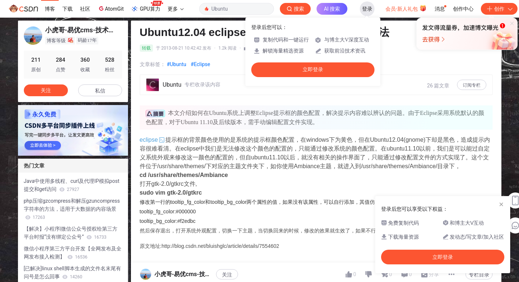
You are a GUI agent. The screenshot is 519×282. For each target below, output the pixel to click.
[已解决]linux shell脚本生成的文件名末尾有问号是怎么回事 (72, 272)
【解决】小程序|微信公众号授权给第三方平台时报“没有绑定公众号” (70, 233)
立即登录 (313, 69)
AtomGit (111, 8)
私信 (100, 91)
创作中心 (463, 9)
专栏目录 (479, 275)
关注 (227, 275)
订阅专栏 (471, 85)
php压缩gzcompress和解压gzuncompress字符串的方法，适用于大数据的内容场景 (72, 209)
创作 (499, 9)
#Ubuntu (176, 64)
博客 (50, 9)
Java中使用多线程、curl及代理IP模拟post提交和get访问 (72, 185)
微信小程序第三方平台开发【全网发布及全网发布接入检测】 (72, 253)
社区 (85, 9)
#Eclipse (200, 64)
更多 (176, 9)
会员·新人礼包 (405, 8)
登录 (367, 9)
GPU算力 (147, 6)
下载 (67, 9)
